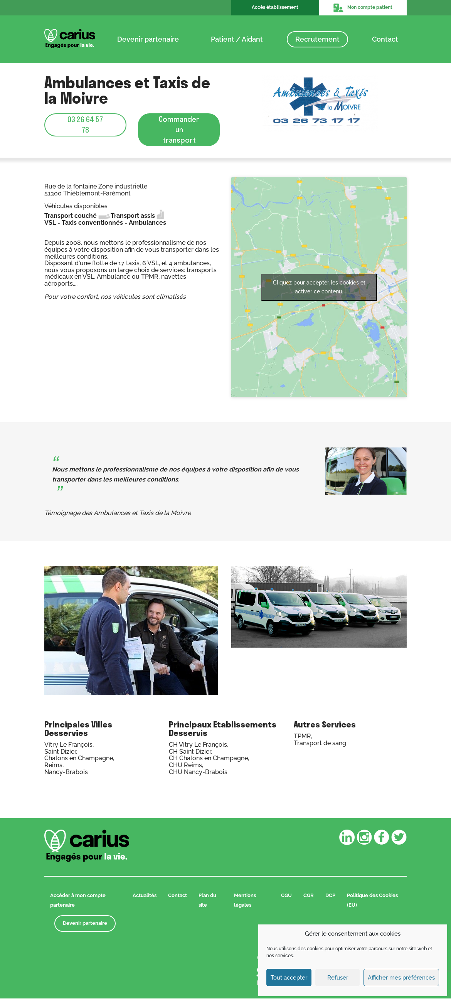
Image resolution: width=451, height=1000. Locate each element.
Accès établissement (275, 7)
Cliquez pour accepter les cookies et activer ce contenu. (319, 288)
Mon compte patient (362, 7)
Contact (385, 39)
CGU (286, 897)
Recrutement (317, 39)
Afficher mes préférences (401, 977)
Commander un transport (179, 130)
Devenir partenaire (148, 39)
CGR (308, 897)
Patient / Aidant (237, 39)
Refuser (337, 977)
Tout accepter (289, 977)
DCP (330, 897)
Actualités (145, 897)
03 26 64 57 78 (85, 124)
